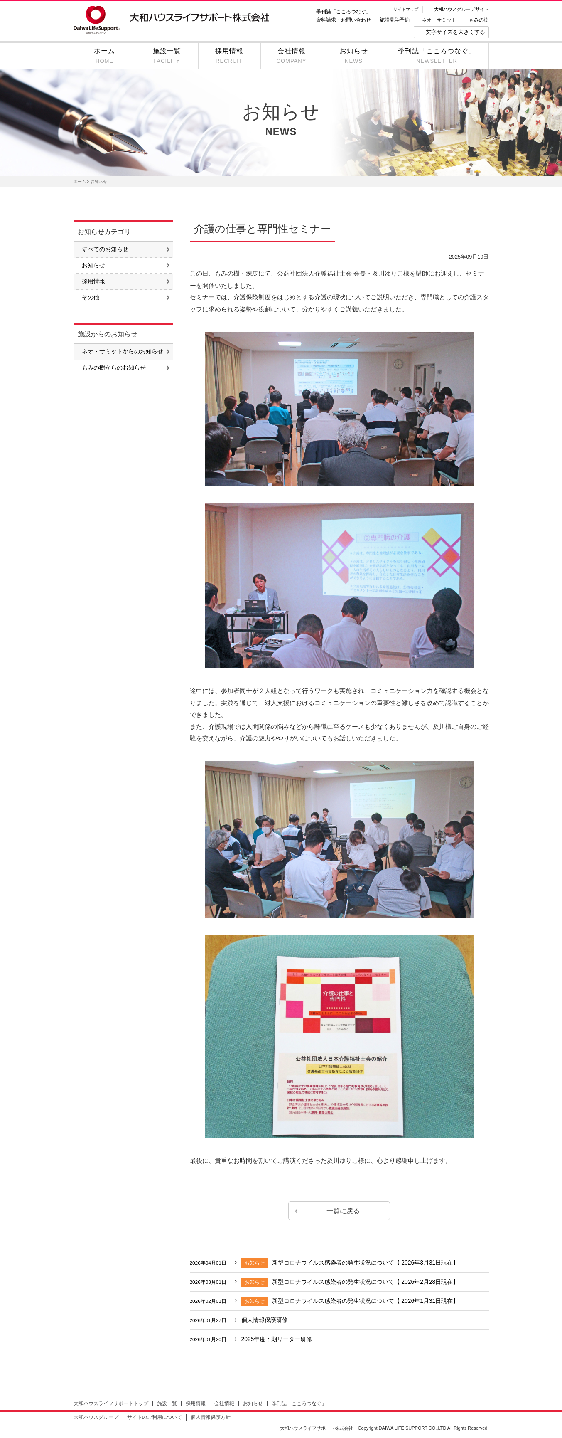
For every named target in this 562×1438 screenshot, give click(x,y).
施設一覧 (167, 1405)
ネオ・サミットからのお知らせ (122, 352)
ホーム (80, 181)
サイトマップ (405, 9)
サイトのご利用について (154, 1418)
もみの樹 (479, 20)
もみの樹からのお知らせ (114, 368)
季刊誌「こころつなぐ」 (343, 12)
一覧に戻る (339, 1210)
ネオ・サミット (439, 20)
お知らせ (93, 265)
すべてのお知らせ (105, 249)
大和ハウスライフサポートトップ (111, 1405)
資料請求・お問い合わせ (343, 20)
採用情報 (93, 282)
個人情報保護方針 (211, 1418)
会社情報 (224, 1405)
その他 (90, 298)
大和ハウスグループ (96, 1418)
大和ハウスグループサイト (461, 9)
